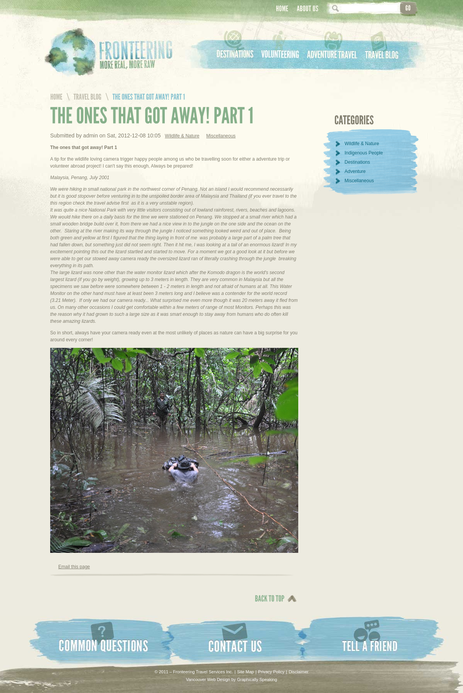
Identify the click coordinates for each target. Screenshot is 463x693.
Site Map (245, 671)
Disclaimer (298, 671)
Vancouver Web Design (208, 679)
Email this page (74, 566)
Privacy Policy (271, 671)
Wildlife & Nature (182, 136)
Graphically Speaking (257, 679)
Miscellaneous (221, 136)
